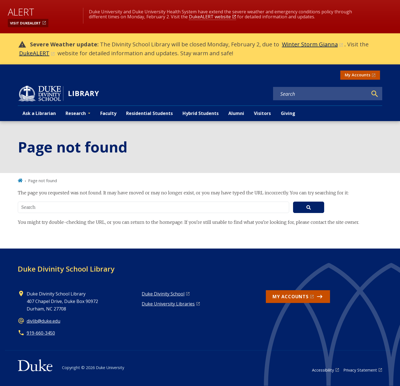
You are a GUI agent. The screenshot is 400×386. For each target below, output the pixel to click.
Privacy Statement (360, 370)
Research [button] (76, 113)
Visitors (262, 113)
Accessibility (323, 370)
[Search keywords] (320, 94)
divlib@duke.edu (43, 321)
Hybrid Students (200, 113)
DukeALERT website (210, 17)
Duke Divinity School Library (66, 269)
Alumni (236, 113)
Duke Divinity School (163, 294)
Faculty (108, 113)
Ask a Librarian (39, 113)
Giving (288, 113)
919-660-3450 (41, 333)
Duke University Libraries (168, 304)
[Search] (375, 94)
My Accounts (357, 74)
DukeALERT (34, 53)
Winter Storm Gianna (310, 44)
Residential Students (149, 113)
